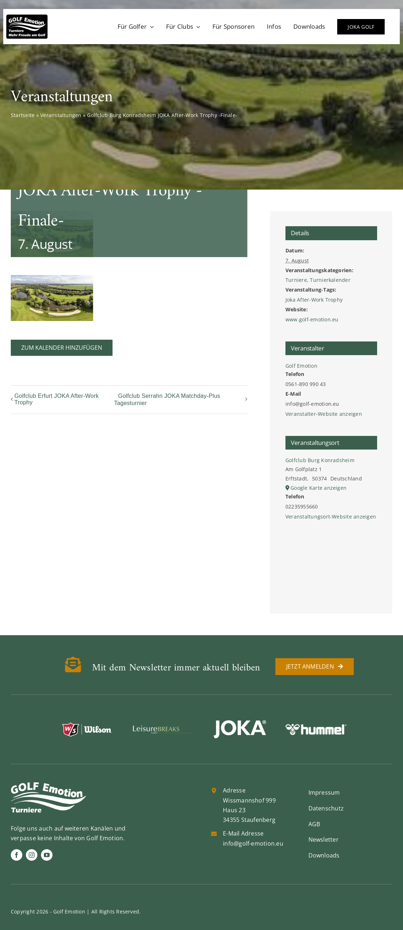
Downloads (324, 855)
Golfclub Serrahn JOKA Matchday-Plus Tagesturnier (167, 399)
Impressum (324, 792)
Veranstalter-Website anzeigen (323, 413)
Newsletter (323, 839)
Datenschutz (326, 808)
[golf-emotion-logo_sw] (27, 17)
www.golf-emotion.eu (312, 319)
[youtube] (46, 855)
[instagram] (31, 855)
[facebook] (16, 855)
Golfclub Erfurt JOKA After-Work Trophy (56, 399)
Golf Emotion (301, 365)
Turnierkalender (330, 279)
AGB (314, 824)
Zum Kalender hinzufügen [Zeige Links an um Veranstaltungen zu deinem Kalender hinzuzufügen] (61, 347)
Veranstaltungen (61, 115)
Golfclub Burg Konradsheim (319, 460)
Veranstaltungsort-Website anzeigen (330, 516)
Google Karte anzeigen (318, 487)
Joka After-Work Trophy (314, 299)
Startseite (23, 115)
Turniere (296, 279)
